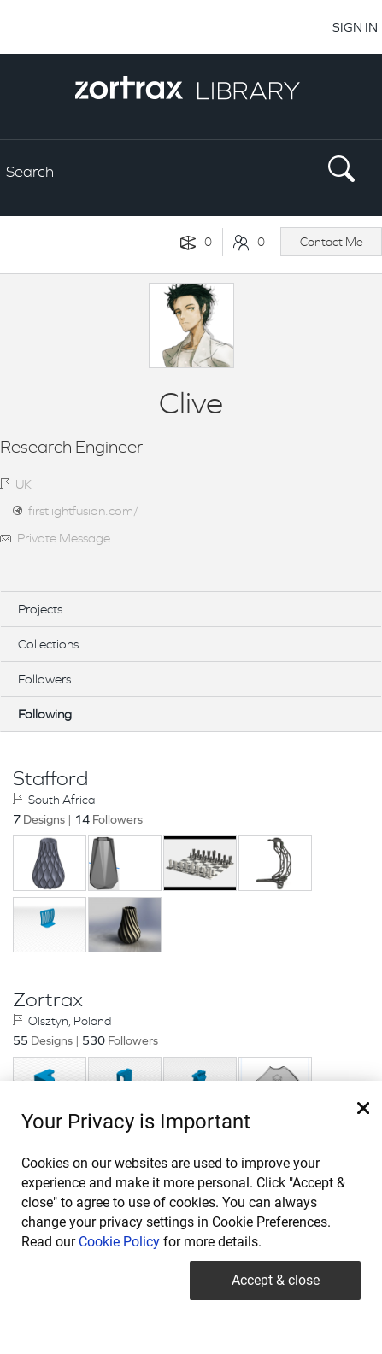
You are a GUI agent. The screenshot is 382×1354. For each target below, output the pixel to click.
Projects (40, 608)
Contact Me (331, 242)
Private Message (63, 537)
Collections (48, 643)
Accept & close (276, 1280)
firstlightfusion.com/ (83, 510)
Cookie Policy (119, 1242)
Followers (44, 678)
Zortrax (48, 999)
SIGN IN (355, 27)
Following (45, 713)
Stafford (50, 778)
